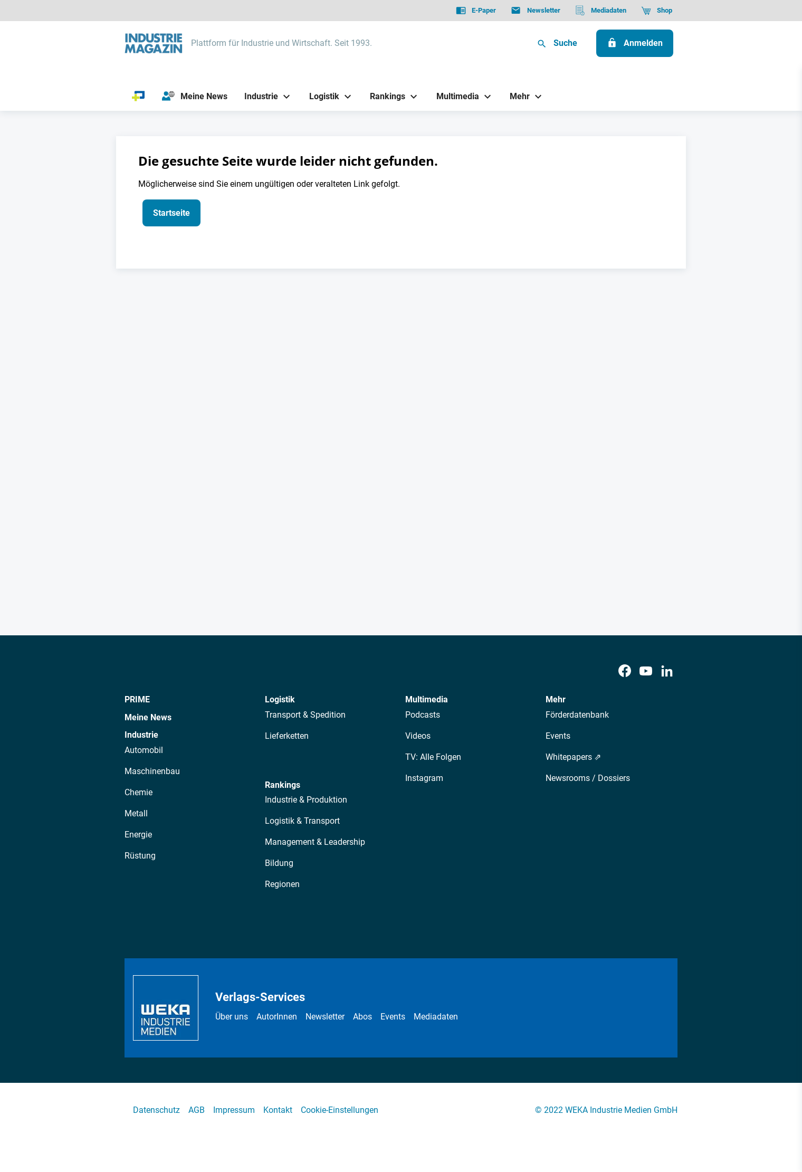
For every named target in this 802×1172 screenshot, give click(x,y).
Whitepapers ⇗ (573, 757)
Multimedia (426, 699)
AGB (196, 1110)
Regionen (282, 884)
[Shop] (656, 10)
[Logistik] (320, 96)
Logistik (280, 699)
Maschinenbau (152, 771)
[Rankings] (383, 96)
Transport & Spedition (305, 715)
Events (558, 736)
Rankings (282, 785)
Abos (362, 1017)
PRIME (137, 699)
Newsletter (325, 1017)
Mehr (556, 699)
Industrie (141, 735)
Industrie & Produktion (306, 800)
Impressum (234, 1110)
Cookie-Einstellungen (339, 1110)
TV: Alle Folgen (433, 757)
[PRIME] (138, 96)
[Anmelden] (634, 43)
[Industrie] (257, 96)
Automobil (144, 750)
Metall (136, 813)
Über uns (231, 1017)
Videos (418, 736)
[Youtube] (645, 671)
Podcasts (422, 715)
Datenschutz (156, 1110)
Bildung (279, 863)
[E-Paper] (476, 10)
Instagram (424, 778)
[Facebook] (624, 671)
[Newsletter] (535, 10)
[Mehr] (516, 96)
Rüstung (140, 856)
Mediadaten (436, 1017)
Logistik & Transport (302, 821)
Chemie (138, 792)
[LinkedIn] (667, 671)
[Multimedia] (453, 96)
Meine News (148, 717)
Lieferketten (287, 736)
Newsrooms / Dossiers (588, 778)
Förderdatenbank (577, 715)
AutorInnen (276, 1017)
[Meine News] (195, 96)
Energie (138, 835)
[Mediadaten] (601, 10)
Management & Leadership (315, 842)
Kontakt (277, 1110)
